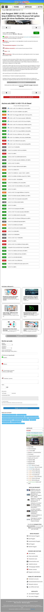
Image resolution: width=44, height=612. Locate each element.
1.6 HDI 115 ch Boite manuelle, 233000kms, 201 (18, 195)
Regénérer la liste (21, 336)
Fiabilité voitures (33, 564)
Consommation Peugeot (34, 541)
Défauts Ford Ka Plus (6, 421)
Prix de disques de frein (21, 414)
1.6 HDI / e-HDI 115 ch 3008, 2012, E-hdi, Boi (18, 108)
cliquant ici (33, 609)
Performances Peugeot (34, 536)
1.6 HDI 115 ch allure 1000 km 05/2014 (16, 166)
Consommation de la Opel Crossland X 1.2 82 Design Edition (13, 423)
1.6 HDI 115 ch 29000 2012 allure (16, 140)
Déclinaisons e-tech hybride (7, 419)
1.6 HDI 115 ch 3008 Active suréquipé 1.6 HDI (18, 127)
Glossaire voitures (33, 584)
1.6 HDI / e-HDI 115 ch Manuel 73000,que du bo (18, 218)
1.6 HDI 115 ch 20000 (12, 169)
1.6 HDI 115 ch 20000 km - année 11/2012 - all (17, 173)
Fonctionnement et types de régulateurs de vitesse (30, 313)
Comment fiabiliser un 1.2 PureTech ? (36, 515)
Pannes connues (33, 569)
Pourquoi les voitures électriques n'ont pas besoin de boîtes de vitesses (10, 298)
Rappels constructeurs (34, 572)
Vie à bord (30, 454)
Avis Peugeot (31, 544)
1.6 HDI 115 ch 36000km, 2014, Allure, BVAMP (18, 137)
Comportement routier (34, 456)
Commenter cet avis (21, 82)
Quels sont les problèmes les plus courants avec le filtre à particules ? (14, 418)
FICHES (16, 7)
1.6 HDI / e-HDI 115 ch (12, 163)
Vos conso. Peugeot (33, 596)
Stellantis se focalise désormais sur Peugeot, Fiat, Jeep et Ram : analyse (36, 494)
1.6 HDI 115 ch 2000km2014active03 (15, 221)
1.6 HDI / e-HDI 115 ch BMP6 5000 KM (16, 156)
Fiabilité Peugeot (32, 546)
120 (33, 465)
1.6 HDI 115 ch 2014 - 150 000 (14, 179)
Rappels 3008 (31, 461)
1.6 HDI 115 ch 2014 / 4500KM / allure (17, 111)
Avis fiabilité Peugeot (34, 593)
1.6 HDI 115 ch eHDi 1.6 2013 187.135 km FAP (18, 121)
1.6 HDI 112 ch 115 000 (12, 147)
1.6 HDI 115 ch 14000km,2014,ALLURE (16, 254)
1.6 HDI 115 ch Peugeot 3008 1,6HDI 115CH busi (19, 115)
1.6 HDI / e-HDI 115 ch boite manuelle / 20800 (18, 118)
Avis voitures (32, 553)
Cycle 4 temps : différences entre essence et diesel (10, 313)
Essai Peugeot (31, 538)
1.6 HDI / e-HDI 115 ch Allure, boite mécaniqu (18, 144)
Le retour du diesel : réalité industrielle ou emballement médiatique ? (36, 511)
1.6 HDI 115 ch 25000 (12, 231)
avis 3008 (31, 450)
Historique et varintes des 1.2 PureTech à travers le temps (36, 519)
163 (33, 480)
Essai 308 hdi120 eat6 (18, 419)
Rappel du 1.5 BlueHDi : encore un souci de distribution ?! (36, 500)
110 (34, 471)
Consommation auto (34, 561)
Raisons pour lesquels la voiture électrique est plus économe (13, 416)
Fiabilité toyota (32, 419)
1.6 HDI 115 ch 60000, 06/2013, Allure (15, 215)
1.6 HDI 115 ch (11, 153)
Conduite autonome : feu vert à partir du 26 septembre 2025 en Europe (30, 298)
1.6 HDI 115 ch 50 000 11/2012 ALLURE (16, 150)
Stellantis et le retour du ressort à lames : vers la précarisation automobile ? (36, 505)
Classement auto (33, 558)
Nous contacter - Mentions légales (22, 602)
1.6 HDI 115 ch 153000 (12, 234)
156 (34, 469)
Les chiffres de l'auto (34, 587)
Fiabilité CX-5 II (26, 419)
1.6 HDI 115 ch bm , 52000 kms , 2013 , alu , (18, 134)
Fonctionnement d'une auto (36, 581)
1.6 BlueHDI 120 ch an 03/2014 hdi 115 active (17, 247)
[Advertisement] (21, 277)
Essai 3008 (30, 447)
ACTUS (40, 7)
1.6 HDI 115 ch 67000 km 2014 (14, 224)
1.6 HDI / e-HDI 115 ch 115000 (14, 237)
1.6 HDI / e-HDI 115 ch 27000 (14, 260)
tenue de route (27, 37)
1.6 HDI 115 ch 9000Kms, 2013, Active (16, 182)
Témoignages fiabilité (34, 566)
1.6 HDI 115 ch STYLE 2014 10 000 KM (16, 228)
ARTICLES (28, 7)
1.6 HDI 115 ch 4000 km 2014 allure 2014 (16, 250)
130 (35, 467)
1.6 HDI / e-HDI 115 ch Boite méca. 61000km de (19, 124)
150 (34, 478)
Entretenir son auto (33, 579)
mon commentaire (21, 408)
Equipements (31, 463)
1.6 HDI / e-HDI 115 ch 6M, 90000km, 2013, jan (17, 186)
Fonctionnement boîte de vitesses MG (9, 414)
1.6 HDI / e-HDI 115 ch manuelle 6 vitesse (16, 199)
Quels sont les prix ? (33, 458)
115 (33, 474)
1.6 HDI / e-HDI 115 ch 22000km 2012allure (17, 244)
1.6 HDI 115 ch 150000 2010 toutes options (17, 263)
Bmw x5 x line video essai (16, 421)
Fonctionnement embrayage (34, 418)
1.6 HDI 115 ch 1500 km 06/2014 (14, 202)
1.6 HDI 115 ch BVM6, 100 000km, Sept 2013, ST (18, 176)
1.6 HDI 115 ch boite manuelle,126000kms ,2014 (18, 160)
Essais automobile (33, 556)
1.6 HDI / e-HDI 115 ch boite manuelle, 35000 (17, 211)
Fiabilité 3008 (31, 459)
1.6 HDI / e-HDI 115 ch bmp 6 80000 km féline (19, 131)
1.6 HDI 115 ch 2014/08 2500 (14, 257)
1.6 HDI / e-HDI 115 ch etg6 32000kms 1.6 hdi (17, 192)
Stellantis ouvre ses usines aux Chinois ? (36, 490)
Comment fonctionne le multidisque (32, 416)
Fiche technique (32, 448)
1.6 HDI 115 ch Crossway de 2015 (15, 208)
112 (34, 472)
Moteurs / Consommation (34, 452)
